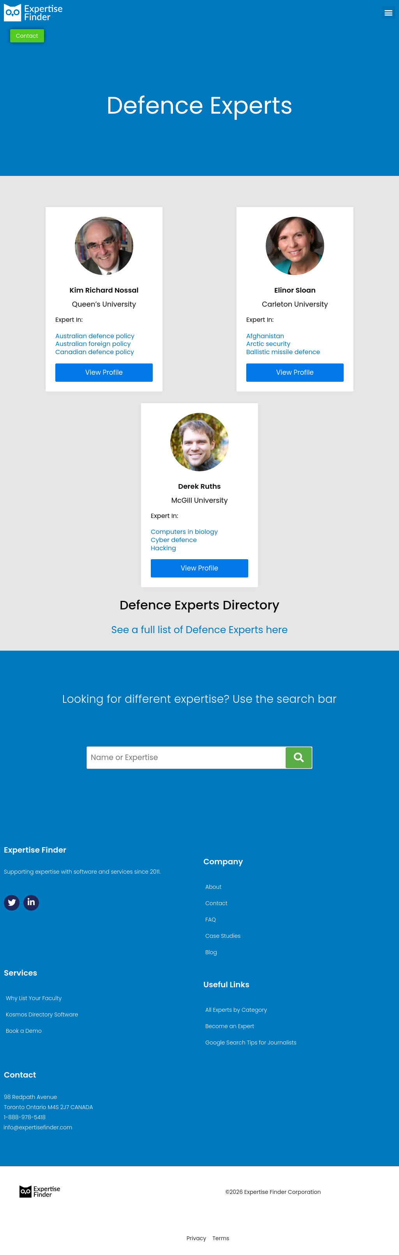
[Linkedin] (31, 903)
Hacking (163, 548)
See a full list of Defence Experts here (199, 630)
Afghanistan (265, 336)
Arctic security (268, 343)
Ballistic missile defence (283, 352)
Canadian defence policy (94, 352)
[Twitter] (11, 903)
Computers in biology (184, 531)
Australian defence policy (94, 336)
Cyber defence (174, 539)
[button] (388, 12)
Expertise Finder (35, 849)
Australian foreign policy (93, 343)
